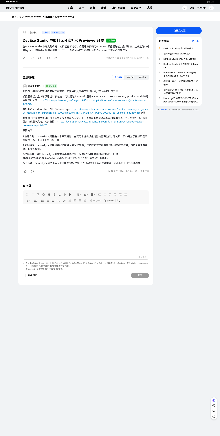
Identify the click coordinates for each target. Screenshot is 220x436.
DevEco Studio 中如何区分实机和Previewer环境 (49, 16)
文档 (192, 8)
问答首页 (16, 16)
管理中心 (201, 8)
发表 (140, 275)
